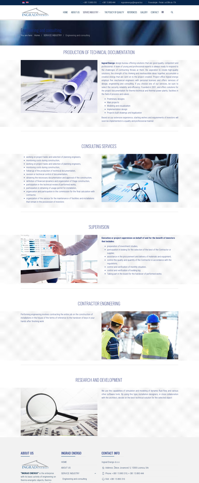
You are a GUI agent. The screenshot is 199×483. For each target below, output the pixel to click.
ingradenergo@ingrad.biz (131, 2)
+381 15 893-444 (108, 2)
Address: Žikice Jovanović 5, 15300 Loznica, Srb (125, 467)
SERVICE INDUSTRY (90, 12)
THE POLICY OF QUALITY (114, 12)
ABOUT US (75, 12)
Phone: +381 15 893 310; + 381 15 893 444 (123, 473)
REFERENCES (132, 12)
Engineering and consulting (75, 478)
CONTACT (155, 12)
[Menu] (162, 12)
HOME (65, 12)
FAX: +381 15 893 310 (113, 479)
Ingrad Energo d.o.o (111, 462)
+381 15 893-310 (89, 2)
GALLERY (143, 12)
